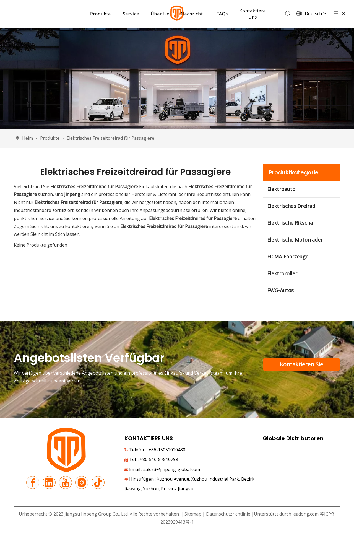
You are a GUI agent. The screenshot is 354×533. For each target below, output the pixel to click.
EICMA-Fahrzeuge (287, 256)
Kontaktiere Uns (253, 14)
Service (131, 14)
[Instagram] (81, 482)
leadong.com (305, 514)
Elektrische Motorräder (295, 239)
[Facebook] (32, 482)
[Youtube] (65, 482)
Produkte (100, 14)
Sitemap (192, 514)
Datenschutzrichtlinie (228, 514)
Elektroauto (281, 189)
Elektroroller (282, 273)
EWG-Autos (280, 290)
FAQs (222, 14)
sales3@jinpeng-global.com (171, 469)
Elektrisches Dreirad (291, 206)
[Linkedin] (49, 482)
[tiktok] (98, 482)
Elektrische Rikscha (290, 222)
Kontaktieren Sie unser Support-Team (301, 366)
